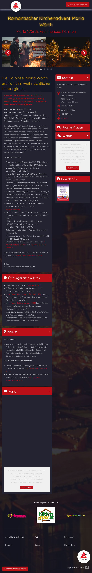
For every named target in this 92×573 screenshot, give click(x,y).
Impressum (69, 537)
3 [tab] (48, 69)
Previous (8, 53)
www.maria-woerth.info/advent (29, 255)
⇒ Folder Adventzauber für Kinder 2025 (25, 294)
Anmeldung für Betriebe (15, 537)
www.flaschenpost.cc (14, 209)
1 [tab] (41, 69)
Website (64, 118)
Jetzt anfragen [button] (70, 127)
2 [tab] (44, 69)
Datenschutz (69, 545)
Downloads (67, 179)
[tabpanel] (24, 52)
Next (84, 53)
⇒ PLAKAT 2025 (34, 285)
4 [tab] (51, 69)
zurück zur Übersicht (78, 5)
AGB (36, 537)
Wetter (64, 136)
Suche (37, 545)
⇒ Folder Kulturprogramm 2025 (22, 303)
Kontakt (65, 78)
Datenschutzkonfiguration (15, 568)
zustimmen (26, 487)
